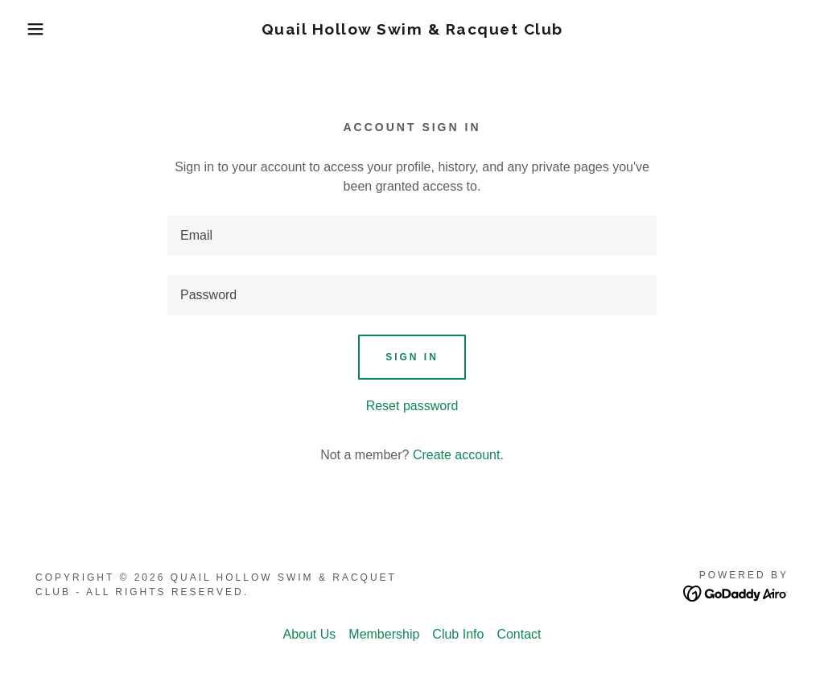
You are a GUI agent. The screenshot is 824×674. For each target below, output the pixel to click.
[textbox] (412, 236)
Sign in (412, 357)
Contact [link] (518, 634)
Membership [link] (383, 634)
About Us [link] (309, 634)
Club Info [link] (458, 634)
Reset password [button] (412, 406)
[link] (412, 30)
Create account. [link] (458, 455)
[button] (41, 29)
